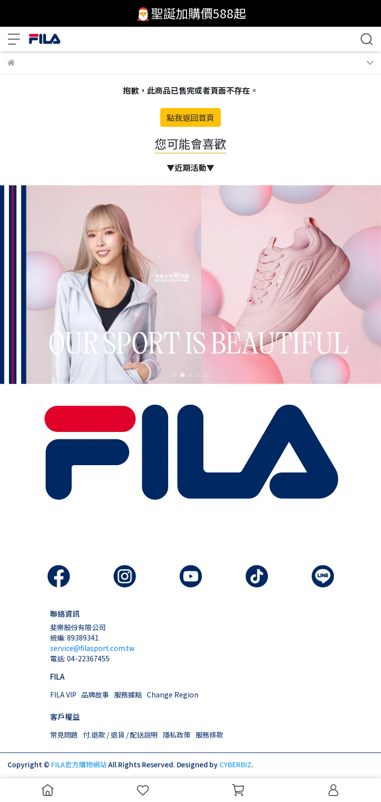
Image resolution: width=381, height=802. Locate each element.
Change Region (172, 694)
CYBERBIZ (235, 764)
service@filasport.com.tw (92, 648)
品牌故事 (95, 694)
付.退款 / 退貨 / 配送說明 (120, 735)
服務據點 (128, 694)
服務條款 (209, 735)
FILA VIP (63, 694)
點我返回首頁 (190, 117)
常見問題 (64, 735)
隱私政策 (176, 735)
